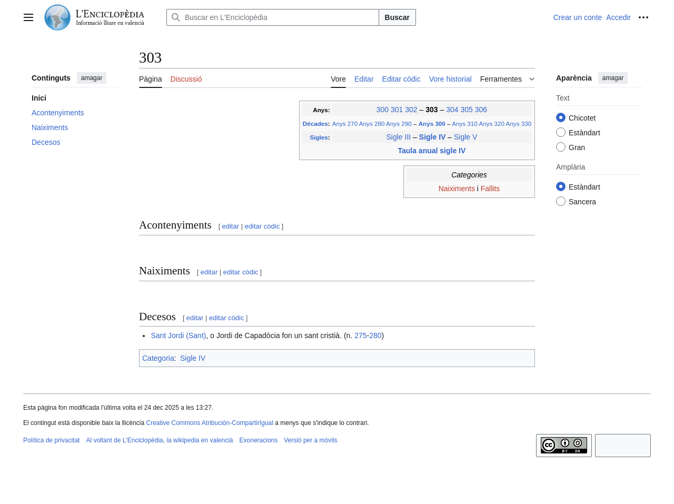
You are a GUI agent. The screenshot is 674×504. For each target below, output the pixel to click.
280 (375, 335)
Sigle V (465, 137)
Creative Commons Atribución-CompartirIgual (209, 423)
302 (411, 109)
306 (481, 109)
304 (452, 109)
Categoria (158, 358)
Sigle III (398, 137)
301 (397, 109)
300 (382, 109)
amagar (92, 78)
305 (466, 109)
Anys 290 (399, 123)
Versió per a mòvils (310, 440)
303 (432, 109)
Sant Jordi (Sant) (178, 335)
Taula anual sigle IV (431, 150)
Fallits (490, 188)
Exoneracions (259, 440)
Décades (315, 123)
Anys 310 (465, 123)
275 (360, 335)
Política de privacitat (51, 440)
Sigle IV (433, 137)
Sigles (319, 137)
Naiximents (457, 188)
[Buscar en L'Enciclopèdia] (272, 17)
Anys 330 (519, 123)
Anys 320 (491, 123)
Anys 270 (345, 123)
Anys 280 (372, 123)
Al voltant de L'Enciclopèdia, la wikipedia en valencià (159, 440)
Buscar (397, 17)
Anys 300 (433, 123)
